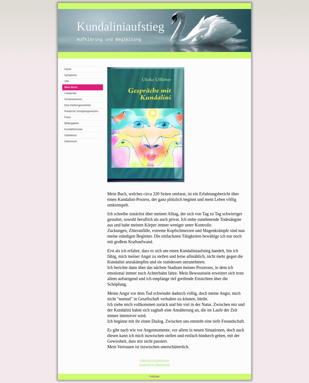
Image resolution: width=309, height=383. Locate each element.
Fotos (67, 117)
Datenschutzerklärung (154, 360)
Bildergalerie (71, 123)
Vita (66, 81)
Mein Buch (70, 87)
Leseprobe (70, 93)
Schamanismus (73, 99)
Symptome (70, 75)
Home (67, 69)
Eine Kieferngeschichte (77, 105)
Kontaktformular (73, 129)
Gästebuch (70, 135)
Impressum (70, 141)
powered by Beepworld (154, 364)
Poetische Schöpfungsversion (81, 111)
